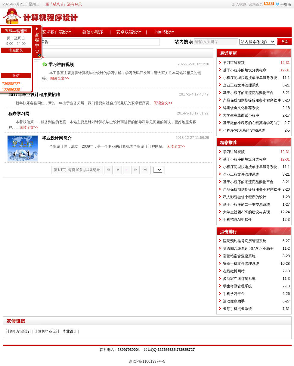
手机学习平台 (234, 294)
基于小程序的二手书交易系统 (246, 204)
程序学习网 (18, 113)
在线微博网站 (234, 271)
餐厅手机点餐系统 (237, 309)
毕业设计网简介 (57, 138)
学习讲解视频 (58, 64)
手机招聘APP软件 (237, 219)
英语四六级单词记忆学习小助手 (248, 248)
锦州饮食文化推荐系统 (241, 108)
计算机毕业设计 (18, 331)
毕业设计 (70, 331)
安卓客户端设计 (56, 32)
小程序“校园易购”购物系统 (244, 130)
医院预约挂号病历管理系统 (244, 241)
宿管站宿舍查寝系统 (239, 256)
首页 (20, 32)
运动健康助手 (234, 301)
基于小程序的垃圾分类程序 (244, 70)
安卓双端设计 (128, 32)
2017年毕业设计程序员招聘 (34, 94)
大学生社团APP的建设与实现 (246, 212)
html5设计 (164, 32)
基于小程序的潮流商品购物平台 (248, 93)
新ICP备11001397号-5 (147, 361)
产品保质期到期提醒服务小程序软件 (252, 100)
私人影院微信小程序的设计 (244, 197)
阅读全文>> (59, 78)
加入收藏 (239, 4)
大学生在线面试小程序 (241, 115)
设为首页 (256, 4)
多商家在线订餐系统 (239, 279)
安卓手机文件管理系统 (241, 263)
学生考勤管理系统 (237, 286)
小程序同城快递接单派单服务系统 (250, 78)
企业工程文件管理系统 (241, 85)
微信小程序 (92, 32)
